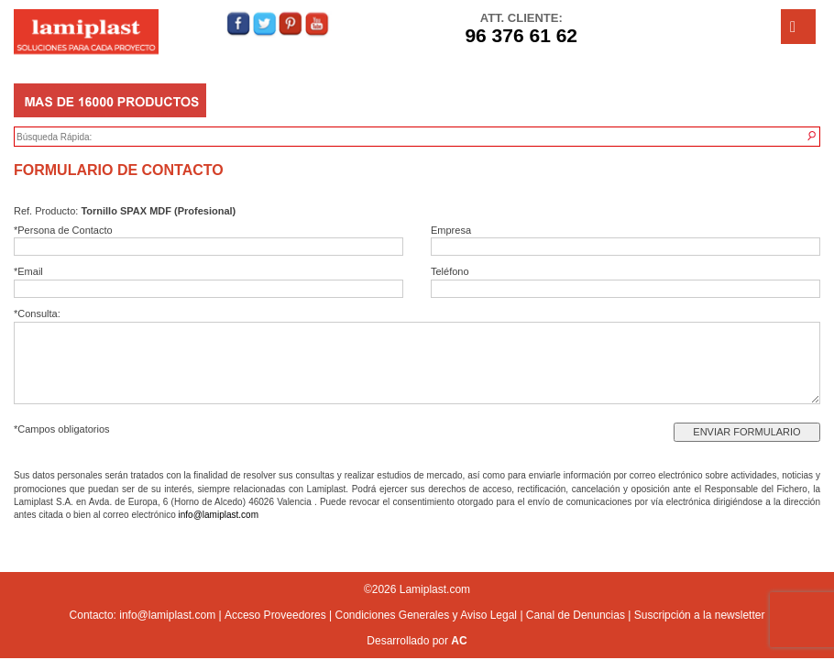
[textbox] (102, 137)
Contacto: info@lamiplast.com (143, 615)
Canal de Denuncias (575, 615)
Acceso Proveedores (275, 615)
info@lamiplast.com (218, 515)
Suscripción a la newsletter (699, 615)
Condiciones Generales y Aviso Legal (426, 615)
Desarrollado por (416, 640)
